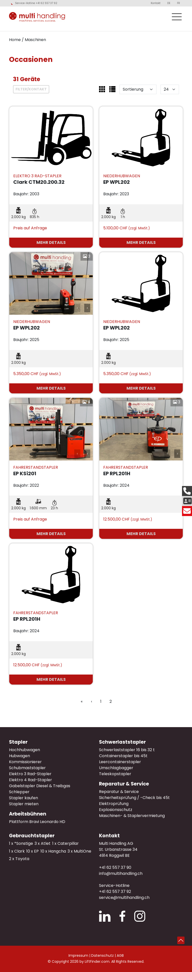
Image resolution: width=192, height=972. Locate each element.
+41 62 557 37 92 (115, 891)
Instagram (139, 916)
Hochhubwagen (24, 750)
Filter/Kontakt (31, 89)
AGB (120, 955)
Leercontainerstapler (120, 762)
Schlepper (19, 792)
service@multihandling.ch (124, 897)
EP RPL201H (116, 473)
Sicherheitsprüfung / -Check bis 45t (134, 797)
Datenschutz (102, 955)
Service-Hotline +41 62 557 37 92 (36, 3)
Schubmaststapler (27, 768)
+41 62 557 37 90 (115, 867)
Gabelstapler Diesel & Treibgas (39, 786)
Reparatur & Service (124, 783)
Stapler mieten (23, 804)
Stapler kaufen (23, 798)
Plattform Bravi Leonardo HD (37, 822)
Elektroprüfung (113, 803)
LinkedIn (104, 916)
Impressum (78, 955)
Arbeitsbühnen (27, 814)
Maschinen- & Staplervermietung (132, 816)
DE (168, 3)
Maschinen (35, 40)
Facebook (122, 916)
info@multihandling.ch (120, 873)
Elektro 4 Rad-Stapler (30, 780)
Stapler (18, 742)
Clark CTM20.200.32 (38, 182)
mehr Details (51, 242)
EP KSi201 (24, 473)
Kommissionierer (25, 762)
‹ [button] (77, 308)
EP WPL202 (116, 182)
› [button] (87, 308)
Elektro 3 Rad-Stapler (30, 774)
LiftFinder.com (97, 961)
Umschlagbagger (116, 768)
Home (15, 40)
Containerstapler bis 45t (123, 756)
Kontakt (155, 3)
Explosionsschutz (115, 810)
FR (178, 3)
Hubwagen (19, 756)
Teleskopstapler (115, 774)
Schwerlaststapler (122, 742)
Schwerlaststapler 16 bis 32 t (127, 750)
